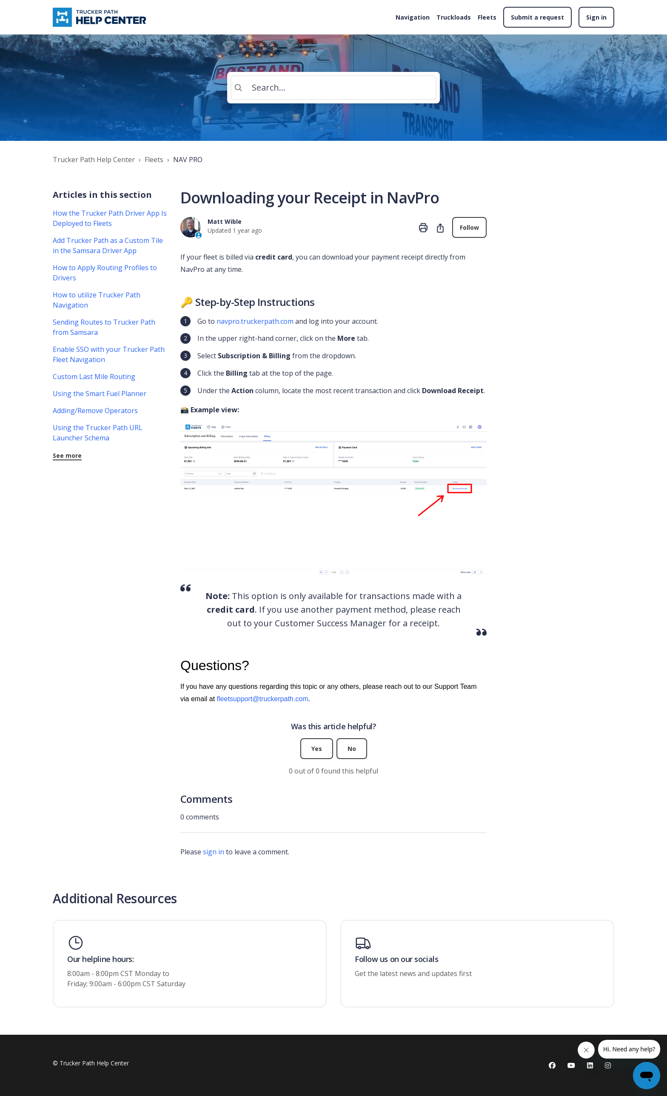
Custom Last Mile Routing (94, 376)
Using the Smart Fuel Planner (99, 393)
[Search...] (333, 87)
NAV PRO (187, 159)
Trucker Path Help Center (94, 159)
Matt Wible (225, 221)
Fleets (487, 17)
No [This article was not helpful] (352, 749)
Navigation (413, 17)
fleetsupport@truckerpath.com (262, 698)
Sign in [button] (596, 17)
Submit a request (537, 17)
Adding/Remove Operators (95, 410)
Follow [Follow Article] (469, 227)
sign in (213, 851)
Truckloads (453, 17)
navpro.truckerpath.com (255, 321)
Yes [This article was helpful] (316, 749)
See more (67, 455)
